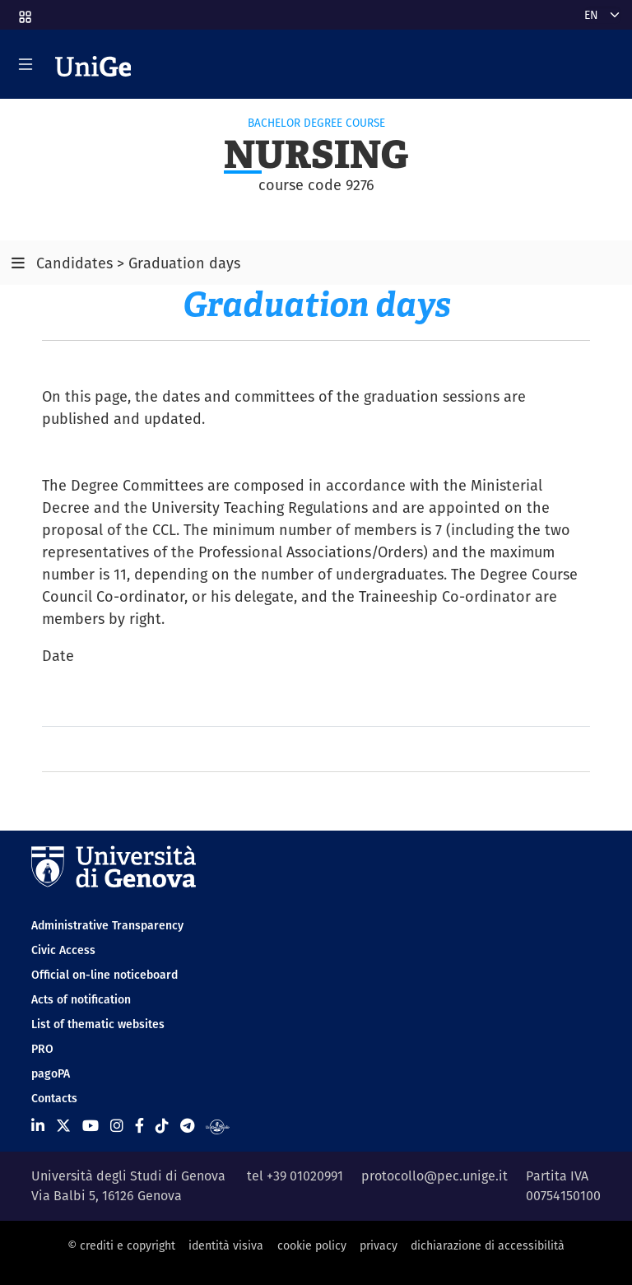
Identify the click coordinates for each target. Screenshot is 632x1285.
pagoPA (50, 1073)
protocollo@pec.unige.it (434, 1175)
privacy (378, 1245)
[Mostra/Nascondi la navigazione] (25, 64)
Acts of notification (81, 999)
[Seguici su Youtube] (90, 1125)
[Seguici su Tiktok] (162, 1125)
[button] (24, 11)
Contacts (54, 1098)
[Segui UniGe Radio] (218, 1125)
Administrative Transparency (107, 925)
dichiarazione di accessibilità (488, 1245)
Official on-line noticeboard (104, 974)
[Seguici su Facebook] (139, 1125)
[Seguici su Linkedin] (37, 1125)
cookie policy (311, 1245)
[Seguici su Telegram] (187, 1125)
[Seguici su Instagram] (116, 1125)
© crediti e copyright (121, 1245)
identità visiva (225, 1245)
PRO (42, 1049)
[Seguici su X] (63, 1125)
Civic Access (63, 950)
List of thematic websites (98, 1024)
